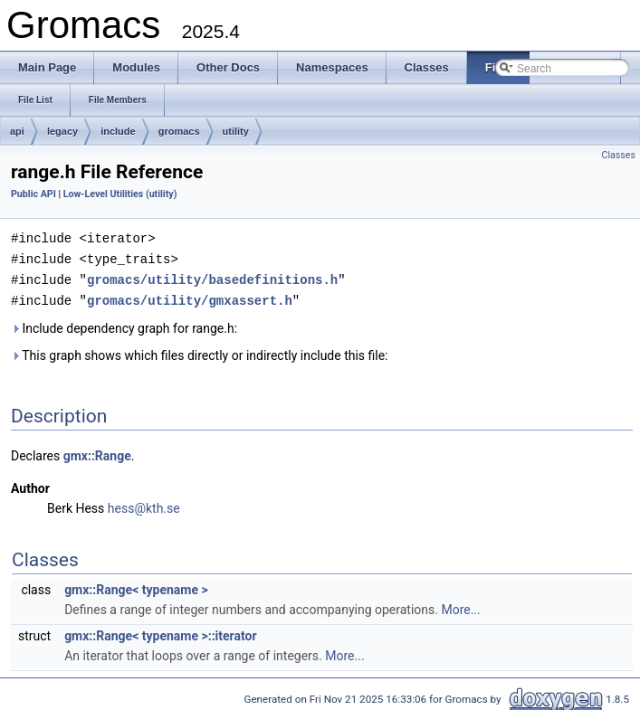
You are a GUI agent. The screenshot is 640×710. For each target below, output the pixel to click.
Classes (618, 155)
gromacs (179, 131)
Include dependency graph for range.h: (124, 324)
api (17, 131)
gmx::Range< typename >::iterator (160, 632)
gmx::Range (97, 452)
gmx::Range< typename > (136, 586)
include (118, 131)
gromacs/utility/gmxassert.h (189, 297)
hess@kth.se (144, 504)
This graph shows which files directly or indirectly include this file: (199, 352)
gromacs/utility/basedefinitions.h (212, 277)
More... (460, 606)
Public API (33, 194)
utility (236, 131)
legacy (62, 131)
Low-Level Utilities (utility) (120, 194)
